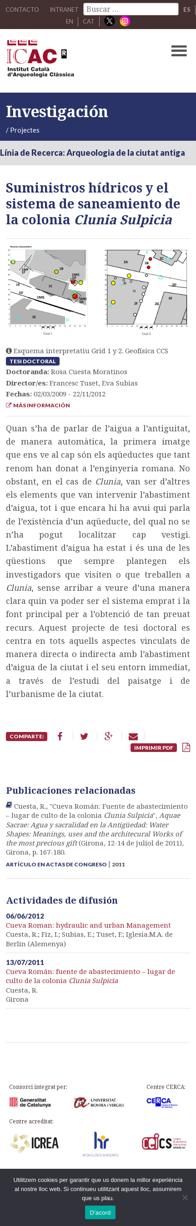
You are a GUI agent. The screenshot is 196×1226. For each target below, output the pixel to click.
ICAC (78, 61)
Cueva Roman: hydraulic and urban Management (88, 924)
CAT (89, 21)
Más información (38, 405)
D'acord (100, 1212)
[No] (184, 1197)
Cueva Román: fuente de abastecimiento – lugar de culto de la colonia (90, 976)
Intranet (64, 9)
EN (69, 21)
